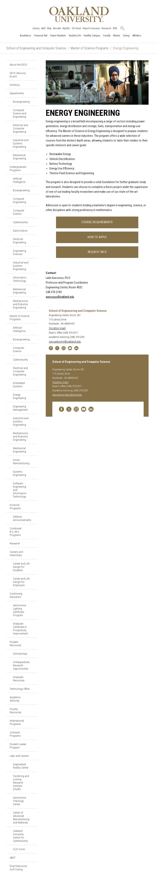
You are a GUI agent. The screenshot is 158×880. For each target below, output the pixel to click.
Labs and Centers (19, 755)
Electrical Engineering (19, 240)
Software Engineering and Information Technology (19, 490)
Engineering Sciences (19, 252)
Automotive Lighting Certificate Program (19, 610)
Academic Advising (15, 699)
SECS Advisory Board (18, 74)
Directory (15, 84)
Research (106, 28)
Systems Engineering (19, 473)
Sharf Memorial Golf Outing (18, 867)
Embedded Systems (19, 384)
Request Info (97, 252)
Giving (126, 35)
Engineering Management (20, 408)
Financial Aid (40, 35)
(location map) (57, 328)
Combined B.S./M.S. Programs (15, 532)
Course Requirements (97, 222)
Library (35, 28)
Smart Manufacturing (21, 461)
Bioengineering (21, 101)
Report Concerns (91, 28)
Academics (25, 35)
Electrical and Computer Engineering (20, 128)
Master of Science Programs (90, 48)
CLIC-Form (19, 849)
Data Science (20, 230)
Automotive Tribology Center (19, 801)
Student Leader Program (18, 745)
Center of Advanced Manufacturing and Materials (21, 817)
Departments (17, 93)
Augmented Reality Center (20, 766)
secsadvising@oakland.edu (65, 341)
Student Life (75, 35)
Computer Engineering (19, 200)
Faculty (106, 35)
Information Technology (19, 279)
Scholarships (20, 653)
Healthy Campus (92, 35)
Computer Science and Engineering (19, 113)
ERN (115, 28)
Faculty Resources (15, 710)
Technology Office (20, 688)
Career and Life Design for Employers (21, 582)
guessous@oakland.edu (60, 297)
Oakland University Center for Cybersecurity (20, 835)
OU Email (76, 28)
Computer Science (18, 212)
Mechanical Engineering (19, 156)
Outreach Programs (15, 734)
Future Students (58, 35)
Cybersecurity (20, 222)
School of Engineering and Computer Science (36, 48)
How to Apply (97, 237)
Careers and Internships (16, 553)
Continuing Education (16, 595)
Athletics (136, 35)
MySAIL (66, 28)
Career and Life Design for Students (21, 567)
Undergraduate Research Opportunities (21, 665)
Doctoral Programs (15, 506)
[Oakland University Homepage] (79, 14)
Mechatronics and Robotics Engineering (20, 304)
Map (49, 28)
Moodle (57, 28)
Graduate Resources (19, 678)
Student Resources (15, 643)
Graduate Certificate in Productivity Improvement (20, 628)
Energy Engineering (19, 396)
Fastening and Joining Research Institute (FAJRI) (21, 782)
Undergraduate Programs (18, 168)
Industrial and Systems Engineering (20, 143)
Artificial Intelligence (19, 180)
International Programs (17, 722)
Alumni (116, 35)
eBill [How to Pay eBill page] (43, 28)
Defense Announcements (22, 518)
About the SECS (18, 64)
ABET (13, 857)
